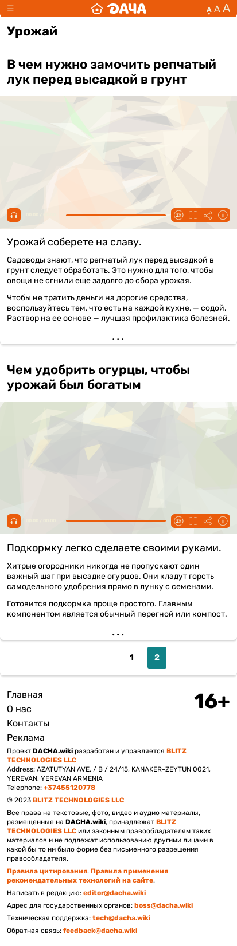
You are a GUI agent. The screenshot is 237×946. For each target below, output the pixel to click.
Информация (222, 215)
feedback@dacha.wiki (100, 931)
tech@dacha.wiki (121, 918)
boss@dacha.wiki (163, 905)
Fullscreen (192, 215)
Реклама (26, 737)
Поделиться (207, 215)
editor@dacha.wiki (114, 893)
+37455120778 (69, 788)
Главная (25, 694)
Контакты (28, 723)
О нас (19, 708)
